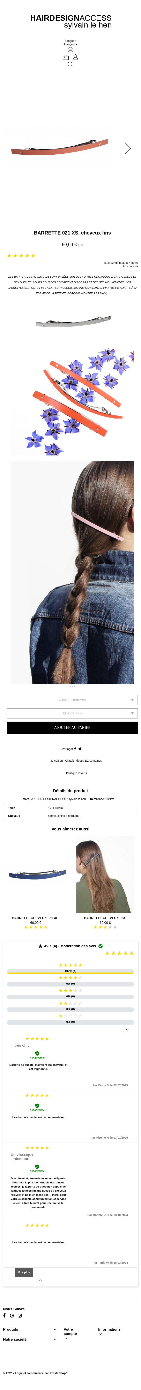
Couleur (65, 699)
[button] (129, 148)
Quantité (70, 713)
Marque (28, 799)
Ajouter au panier (72, 727)
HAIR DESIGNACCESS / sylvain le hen (61, 799)
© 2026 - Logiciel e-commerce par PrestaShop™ (35, 1373)
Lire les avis (130, 266)
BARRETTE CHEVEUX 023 (104, 918)
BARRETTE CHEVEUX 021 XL (35, 918)
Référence (97, 799)
